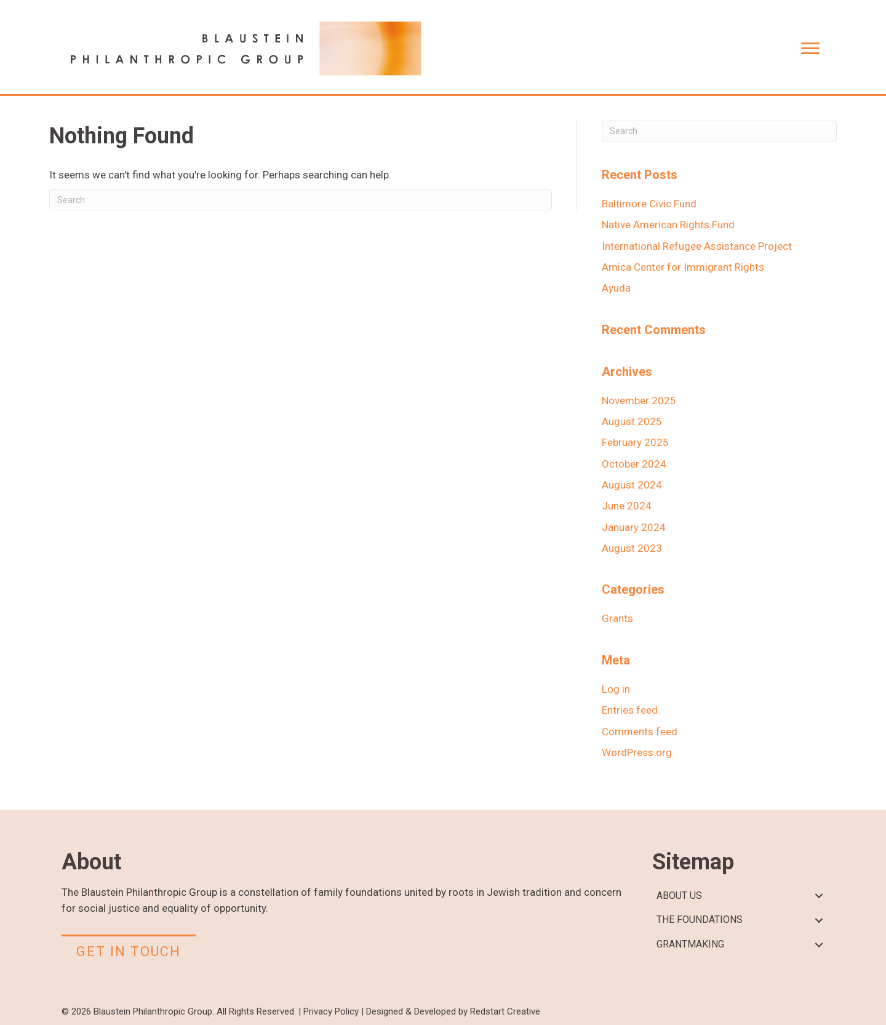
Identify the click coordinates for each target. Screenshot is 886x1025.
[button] (818, 896)
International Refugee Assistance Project (697, 246)
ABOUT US (679, 895)
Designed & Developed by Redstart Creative (453, 1011)
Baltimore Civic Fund (649, 203)
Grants (617, 618)
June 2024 (627, 506)
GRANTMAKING (690, 944)
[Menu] (810, 48)
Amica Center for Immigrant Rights (683, 267)
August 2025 (632, 421)
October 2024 (634, 464)
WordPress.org (637, 752)
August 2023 (632, 548)
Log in (616, 689)
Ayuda (616, 288)
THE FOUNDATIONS (700, 919)
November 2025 (639, 400)
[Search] (300, 199)
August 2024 (632, 485)
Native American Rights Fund (668, 224)
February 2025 (635, 442)
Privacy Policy (331, 1011)
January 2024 (634, 527)
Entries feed (630, 710)
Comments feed (639, 731)
